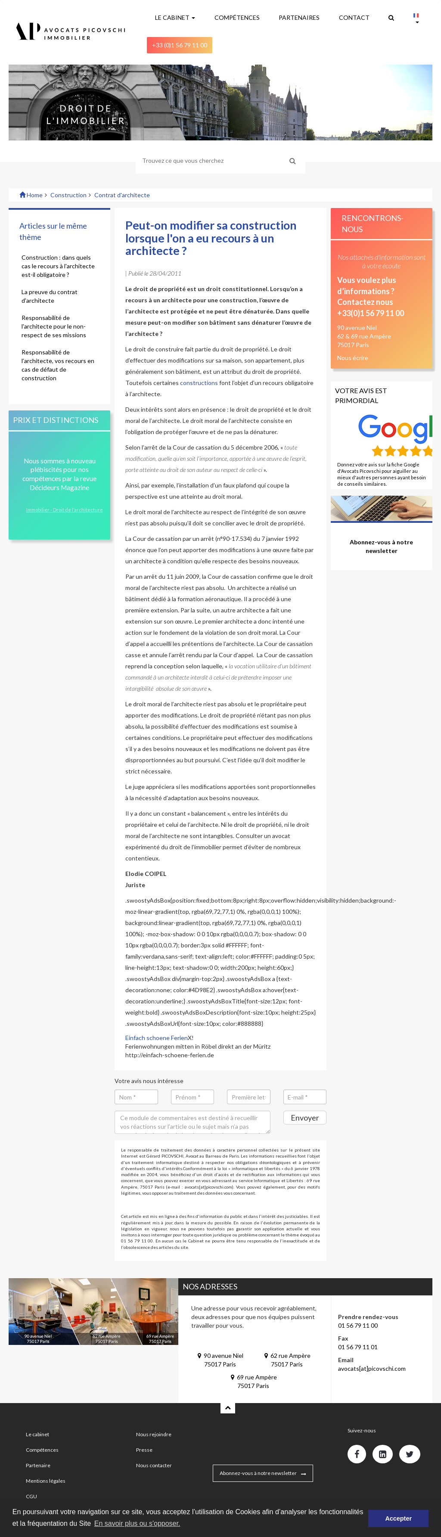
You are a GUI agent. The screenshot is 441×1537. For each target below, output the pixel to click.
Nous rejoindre (153, 1434)
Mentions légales (45, 1481)
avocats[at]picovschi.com (372, 1368)
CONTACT (354, 17)
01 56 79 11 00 (358, 1325)
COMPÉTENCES (237, 17)
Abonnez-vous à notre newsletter (258, 1473)
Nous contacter (154, 1465)
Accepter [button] (398, 1518)
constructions (199, 382)
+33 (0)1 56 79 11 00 (179, 45)
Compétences (42, 1450)
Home (31, 195)
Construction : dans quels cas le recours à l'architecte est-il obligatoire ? (58, 266)
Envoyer (305, 1117)
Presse (144, 1450)
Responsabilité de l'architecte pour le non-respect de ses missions (54, 326)
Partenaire (38, 1465)
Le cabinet (37, 1434)
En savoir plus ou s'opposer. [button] (137, 1523)
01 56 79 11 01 (358, 1347)
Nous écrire (352, 357)
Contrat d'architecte (122, 195)
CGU (31, 1496)
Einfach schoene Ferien (156, 1037)
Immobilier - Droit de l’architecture (64, 509)
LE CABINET (175, 17)
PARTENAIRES (299, 17)
